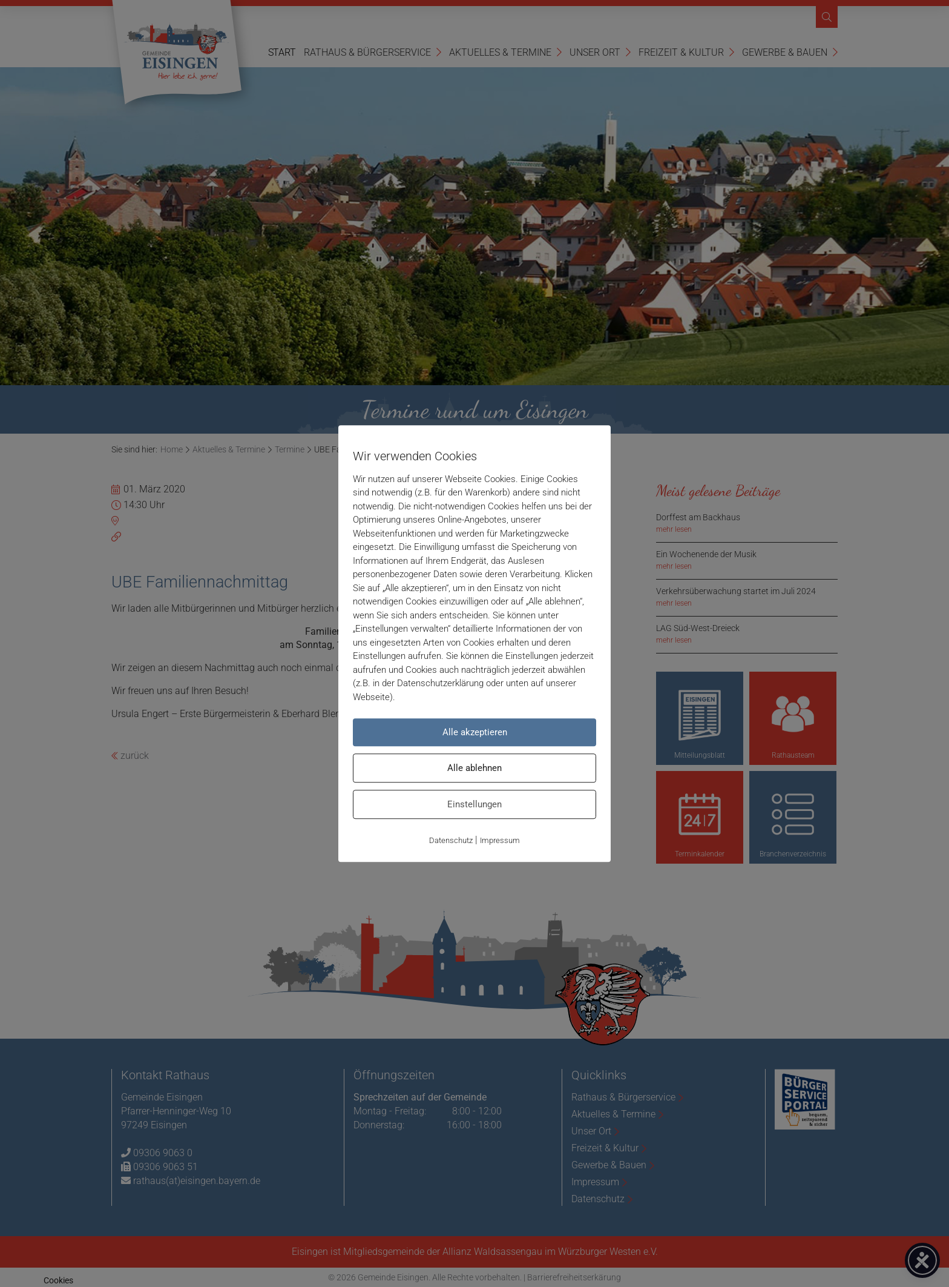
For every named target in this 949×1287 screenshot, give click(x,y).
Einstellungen (474, 804)
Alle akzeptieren (474, 732)
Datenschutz (451, 840)
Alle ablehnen (474, 768)
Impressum (500, 840)
